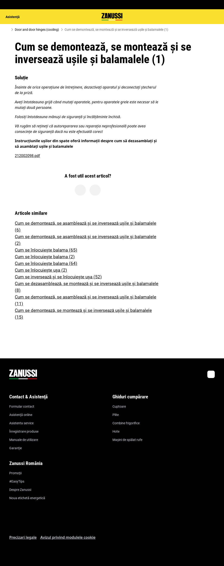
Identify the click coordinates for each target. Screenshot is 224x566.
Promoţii (15, 473)
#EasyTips (16, 481)
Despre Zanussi (20, 490)
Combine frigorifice (126, 423)
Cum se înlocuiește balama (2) (45, 256)
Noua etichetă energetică (27, 498)
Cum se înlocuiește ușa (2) (41, 270)
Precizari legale (23, 537)
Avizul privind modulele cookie (67, 537)
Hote (115, 431)
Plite (115, 415)
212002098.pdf (27, 156)
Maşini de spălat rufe (127, 440)
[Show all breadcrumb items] (7, 29)
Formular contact (21, 406)
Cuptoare (119, 406)
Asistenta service (21, 423)
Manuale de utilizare (23, 440)
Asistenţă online (20, 415)
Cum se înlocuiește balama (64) (46, 263)
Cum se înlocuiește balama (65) (46, 250)
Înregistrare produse (23, 431)
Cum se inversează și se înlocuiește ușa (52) (58, 277)
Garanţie (15, 448)
